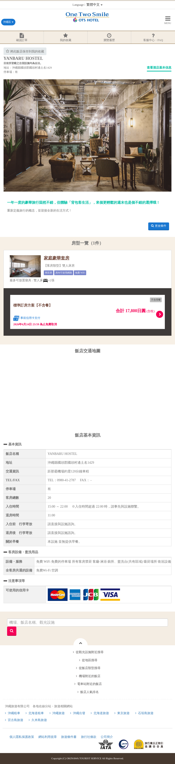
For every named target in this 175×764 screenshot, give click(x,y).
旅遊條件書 (68, 737)
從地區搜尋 (89, 660)
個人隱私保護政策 (21, 737)
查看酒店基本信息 (159, 67)
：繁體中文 (87, 4)
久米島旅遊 (39, 720)
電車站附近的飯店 (89, 684)
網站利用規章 (47, 737)
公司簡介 (107, 737)
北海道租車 (36, 713)
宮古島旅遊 (15, 720)
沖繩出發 (79, 713)
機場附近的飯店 (89, 676)
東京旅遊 (123, 713)
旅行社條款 (88, 737)
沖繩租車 (14, 713)
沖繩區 (8, 21)
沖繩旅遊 (58, 713)
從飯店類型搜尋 (89, 668)
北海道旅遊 (101, 713)
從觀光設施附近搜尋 (89, 652)
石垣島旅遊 (145, 713)
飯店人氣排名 (89, 692)
